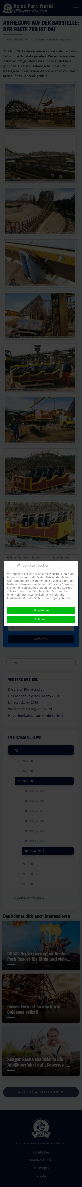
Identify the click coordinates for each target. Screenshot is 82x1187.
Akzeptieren (41, 610)
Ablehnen (41, 619)
